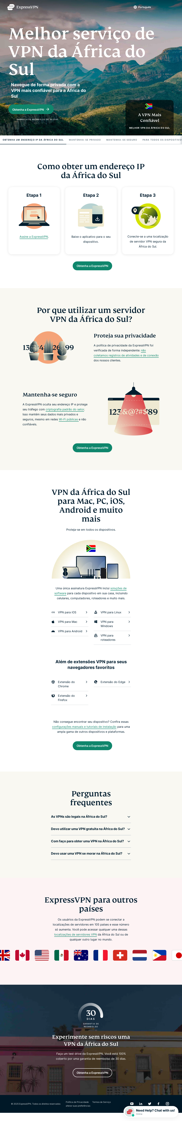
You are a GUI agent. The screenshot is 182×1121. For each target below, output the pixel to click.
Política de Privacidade (77, 1110)
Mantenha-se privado (85, 141)
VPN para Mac (69, 626)
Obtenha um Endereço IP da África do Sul (33, 141)
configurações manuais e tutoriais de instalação (84, 731)
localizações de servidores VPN (75, 941)
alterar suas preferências (78, 1114)
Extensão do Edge (112, 686)
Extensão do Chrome (69, 688)
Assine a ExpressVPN (34, 237)
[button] (88, 823)
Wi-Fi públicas (69, 422)
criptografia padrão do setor (65, 412)
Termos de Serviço (101, 1110)
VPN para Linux (112, 617)
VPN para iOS (69, 617)
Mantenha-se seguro (121, 141)
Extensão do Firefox (69, 702)
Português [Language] (138, 7)
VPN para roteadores (112, 642)
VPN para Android (69, 636)
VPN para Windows (112, 628)
